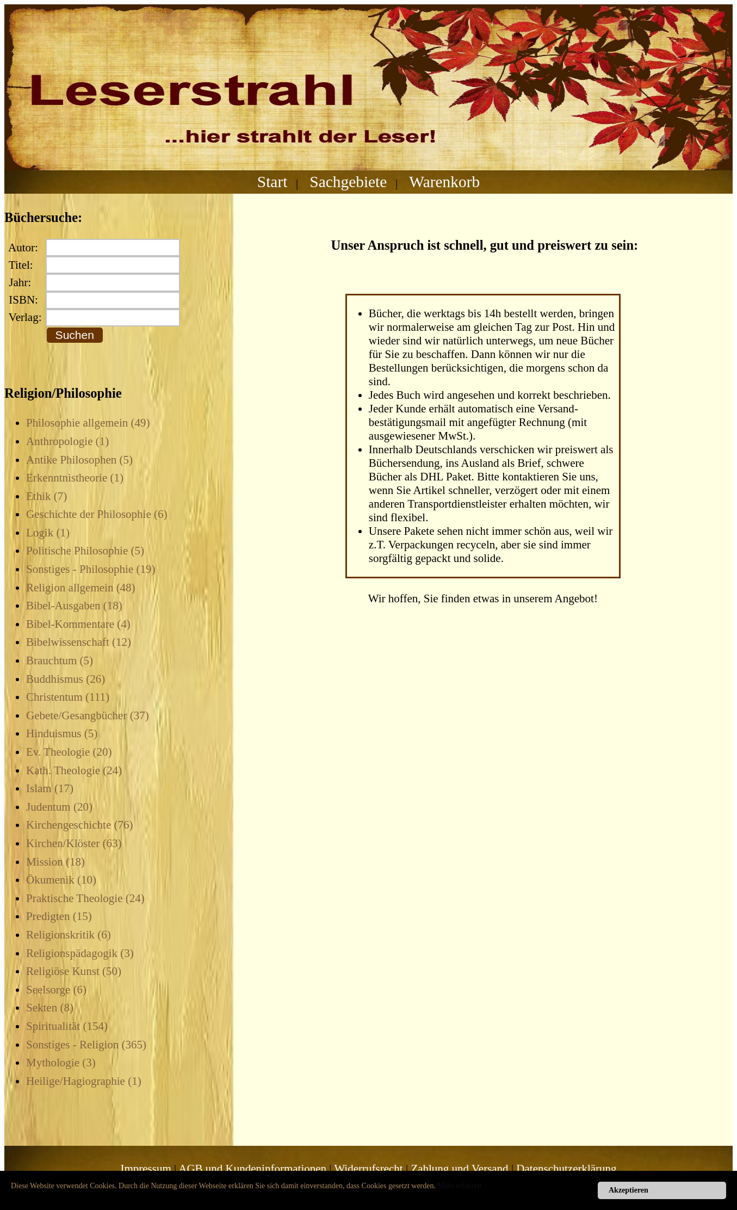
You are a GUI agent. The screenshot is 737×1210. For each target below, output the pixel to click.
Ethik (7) (46, 496)
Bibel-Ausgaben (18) (74, 605)
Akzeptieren (628, 1190)
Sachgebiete (348, 181)
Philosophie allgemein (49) (88, 422)
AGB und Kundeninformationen (252, 1168)
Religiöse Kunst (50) (73, 971)
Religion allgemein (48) (80, 587)
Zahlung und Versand (459, 1168)
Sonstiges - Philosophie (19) (90, 569)
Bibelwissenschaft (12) (78, 642)
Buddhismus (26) (65, 679)
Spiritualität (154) (67, 1026)
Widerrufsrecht (368, 1168)
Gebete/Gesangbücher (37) (87, 715)
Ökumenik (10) (61, 879)
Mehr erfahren (459, 1186)
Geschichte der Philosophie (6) (97, 514)
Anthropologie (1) (67, 441)
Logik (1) (48, 532)
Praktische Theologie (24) (85, 898)
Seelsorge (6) (56, 989)
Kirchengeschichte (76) (79, 824)
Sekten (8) (49, 1007)
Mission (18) (55, 861)
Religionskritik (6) (68, 934)
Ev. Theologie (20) (69, 751)
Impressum (145, 1168)
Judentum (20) (59, 806)
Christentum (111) (67, 696)
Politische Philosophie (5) (85, 550)
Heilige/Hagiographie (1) (83, 1081)
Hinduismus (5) (61, 733)
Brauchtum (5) (59, 660)
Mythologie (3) (61, 1062)
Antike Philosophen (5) (79, 459)
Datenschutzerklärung (566, 1168)
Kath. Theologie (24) (74, 770)
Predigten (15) (59, 916)
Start (272, 181)
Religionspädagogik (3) (80, 953)
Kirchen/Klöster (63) (74, 843)
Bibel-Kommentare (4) (78, 624)
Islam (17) (49, 788)
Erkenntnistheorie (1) (74, 477)
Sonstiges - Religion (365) (86, 1044)
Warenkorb (444, 181)
